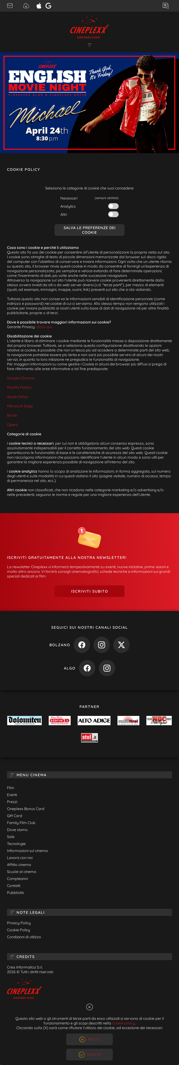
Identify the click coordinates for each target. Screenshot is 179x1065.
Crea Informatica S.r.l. (25, 967)
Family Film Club (21, 822)
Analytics (68, 206)
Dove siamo (17, 829)
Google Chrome (20, 378)
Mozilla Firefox (19, 387)
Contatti (13, 885)
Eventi (12, 794)
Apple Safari (17, 396)
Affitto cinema (19, 864)
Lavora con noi (20, 857)
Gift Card (14, 815)
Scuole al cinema (21, 871)
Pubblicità (15, 892)
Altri (63, 214)
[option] (89, 102)
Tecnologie (16, 843)
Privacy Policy (19, 923)
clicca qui (44, 326)
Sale (10, 836)
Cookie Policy (18, 930)
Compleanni (17, 878)
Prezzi (12, 801)
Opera (12, 424)
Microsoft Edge (20, 406)
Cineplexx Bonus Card (25, 808)
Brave (12, 415)
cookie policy (123, 1023)
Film (10, 787)
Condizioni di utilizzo (24, 936)
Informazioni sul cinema (27, 850)
